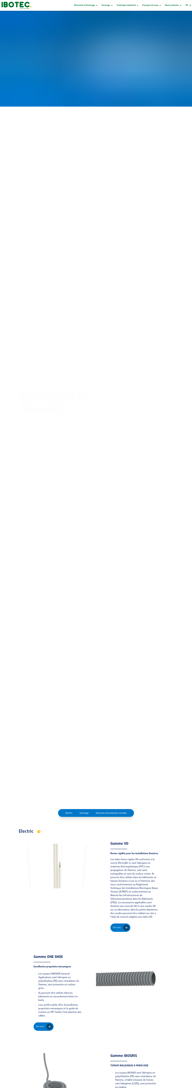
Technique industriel (126, 5)
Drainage (84, 812)
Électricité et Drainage (84, 5)
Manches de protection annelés (111, 812)
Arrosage (106, 5)
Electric (68, 812)
